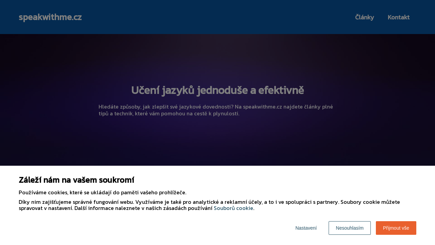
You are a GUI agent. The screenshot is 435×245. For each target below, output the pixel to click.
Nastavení (306, 228)
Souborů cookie (233, 208)
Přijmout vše (396, 228)
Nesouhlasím (350, 228)
